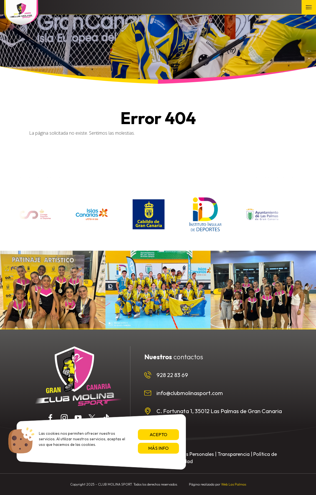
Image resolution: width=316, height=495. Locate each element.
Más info (158, 448)
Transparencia (234, 454)
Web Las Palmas (233, 484)
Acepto (158, 434)
